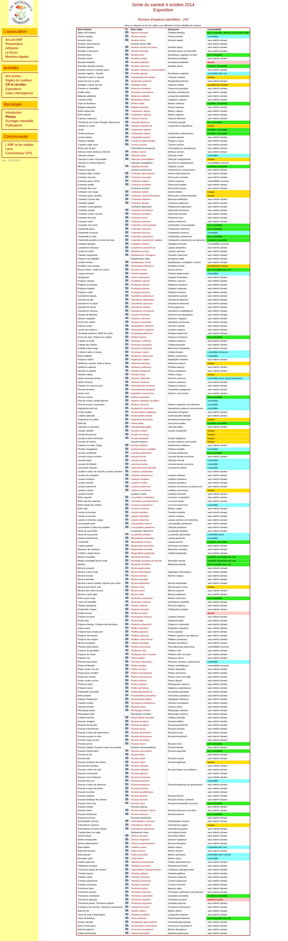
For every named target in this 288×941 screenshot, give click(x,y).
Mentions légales (17, 56)
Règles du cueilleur (18, 80)
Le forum (11, 52)
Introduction (13, 112)
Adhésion (11, 48)
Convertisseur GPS (18, 153)
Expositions (13, 89)
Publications (13, 125)
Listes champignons (19, 93)
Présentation (14, 44)
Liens (9, 149)
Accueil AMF (14, 39)
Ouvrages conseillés (19, 121)
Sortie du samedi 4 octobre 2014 (163, 7)
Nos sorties (13, 76)
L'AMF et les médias (19, 144)
